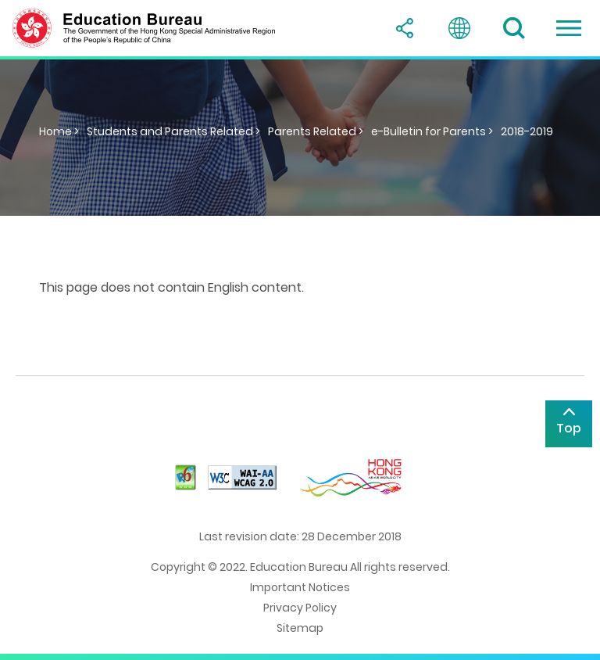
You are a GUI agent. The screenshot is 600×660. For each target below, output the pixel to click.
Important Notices (300, 587)
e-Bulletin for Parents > (432, 131)
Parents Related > (315, 131)
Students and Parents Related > (173, 131)
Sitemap (300, 628)
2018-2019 (527, 131)
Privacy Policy (300, 607)
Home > (59, 131)
